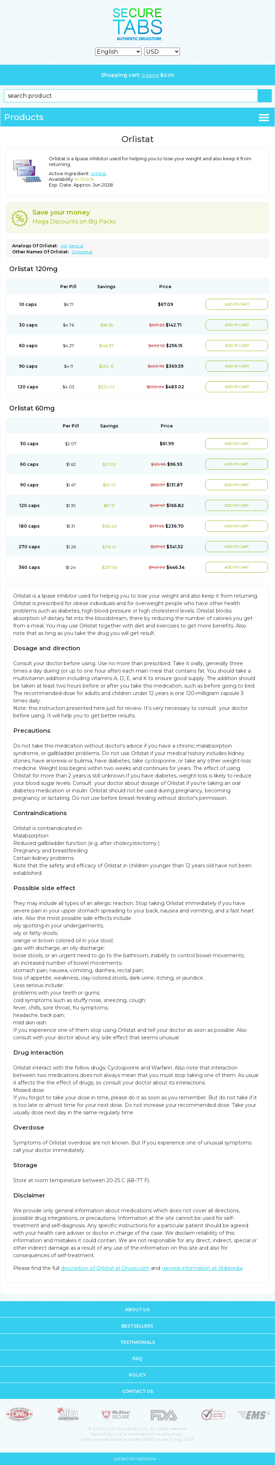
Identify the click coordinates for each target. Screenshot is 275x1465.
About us (137, 1309)
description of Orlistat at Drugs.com (105, 1268)
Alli (64, 245)
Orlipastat (82, 251)
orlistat (99, 173)
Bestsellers (137, 1326)
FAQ (137, 1358)
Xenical (76, 245)
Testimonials (137, 1342)
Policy (137, 1375)
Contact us (137, 1391)
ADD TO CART (237, 304)
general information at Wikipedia (202, 1268)
